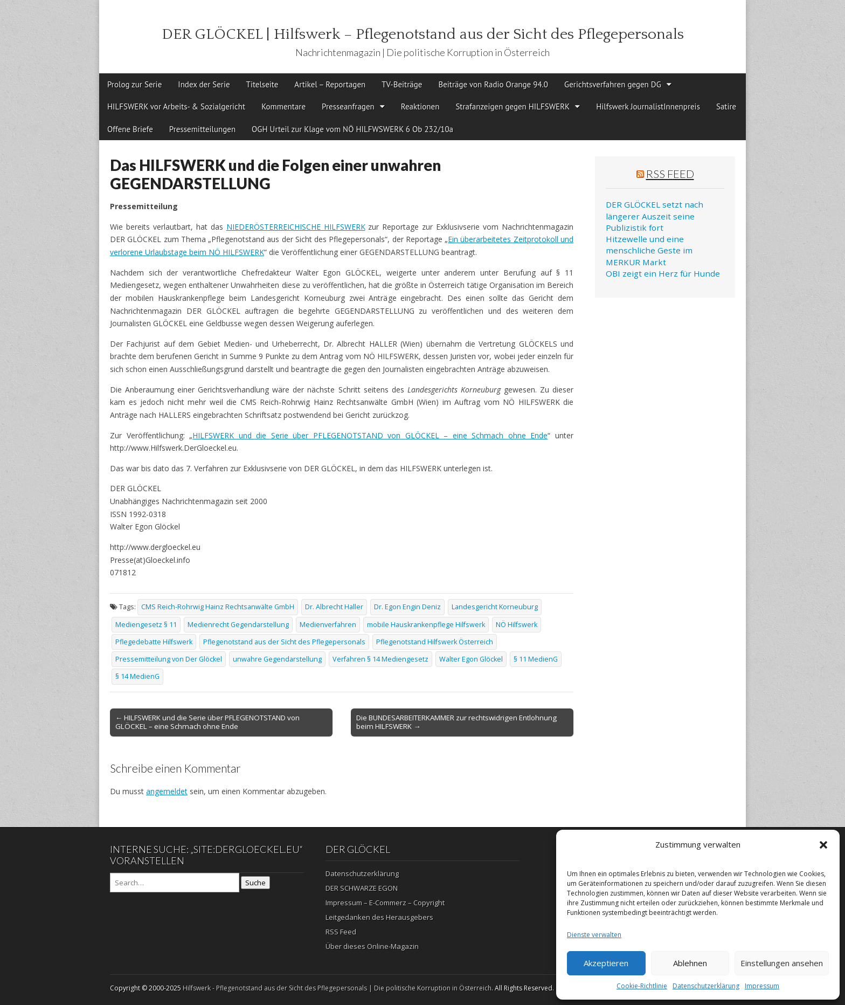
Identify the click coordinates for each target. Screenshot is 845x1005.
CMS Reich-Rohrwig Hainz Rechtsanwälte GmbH (217, 606)
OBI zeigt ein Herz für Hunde (663, 273)
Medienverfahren (328, 624)
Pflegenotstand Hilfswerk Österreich (434, 641)
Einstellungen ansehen (781, 963)
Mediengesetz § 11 (146, 624)
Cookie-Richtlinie (642, 985)
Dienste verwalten (594, 934)
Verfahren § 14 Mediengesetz (380, 659)
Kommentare (283, 106)
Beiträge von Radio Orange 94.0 (493, 84)
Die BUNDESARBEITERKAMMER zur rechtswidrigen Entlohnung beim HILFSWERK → (456, 722)
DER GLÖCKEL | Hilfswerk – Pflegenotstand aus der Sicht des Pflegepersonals (423, 34)
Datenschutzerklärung (706, 985)
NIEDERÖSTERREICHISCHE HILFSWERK (295, 227)
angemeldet (167, 791)
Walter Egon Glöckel (471, 659)
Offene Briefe (130, 129)
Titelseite (262, 84)
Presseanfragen (348, 106)
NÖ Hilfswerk (516, 624)
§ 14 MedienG (137, 676)
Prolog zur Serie (134, 84)
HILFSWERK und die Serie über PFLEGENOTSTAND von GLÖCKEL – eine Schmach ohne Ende (370, 435)
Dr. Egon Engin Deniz (407, 606)
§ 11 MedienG (536, 659)
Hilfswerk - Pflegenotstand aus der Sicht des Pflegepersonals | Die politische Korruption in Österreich (337, 988)
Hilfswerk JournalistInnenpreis (648, 106)
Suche (255, 882)
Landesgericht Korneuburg (495, 606)
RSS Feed (670, 173)
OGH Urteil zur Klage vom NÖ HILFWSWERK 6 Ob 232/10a (352, 129)
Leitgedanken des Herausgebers (379, 917)
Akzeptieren (606, 963)
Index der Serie (204, 84)
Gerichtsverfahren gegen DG (612, 84)
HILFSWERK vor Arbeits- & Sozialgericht (176, 106)
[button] (823, 844)
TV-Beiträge (402, 84)
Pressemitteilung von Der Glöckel (168, 659)
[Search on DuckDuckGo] (174, 882)
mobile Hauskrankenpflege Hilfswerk (426, 624)
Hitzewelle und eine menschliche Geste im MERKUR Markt (649, 250)
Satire (726, 106)
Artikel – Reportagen (329, 84)
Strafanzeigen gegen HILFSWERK (512, 106)
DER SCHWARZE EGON (361, 888)
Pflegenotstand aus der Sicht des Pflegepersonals (284, 641)
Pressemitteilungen (202, 129)
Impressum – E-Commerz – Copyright (385, 902)
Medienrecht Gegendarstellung (238, 624)
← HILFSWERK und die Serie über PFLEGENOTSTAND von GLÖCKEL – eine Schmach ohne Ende (207, 722)
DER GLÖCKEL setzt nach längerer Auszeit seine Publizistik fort (654, 216)
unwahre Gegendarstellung (277, 659)
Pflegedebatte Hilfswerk (153, 641)
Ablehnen (690, 963)
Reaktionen (420, 106)
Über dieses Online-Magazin (372, 946)
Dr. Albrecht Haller (334, 606)
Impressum (762, 985)
